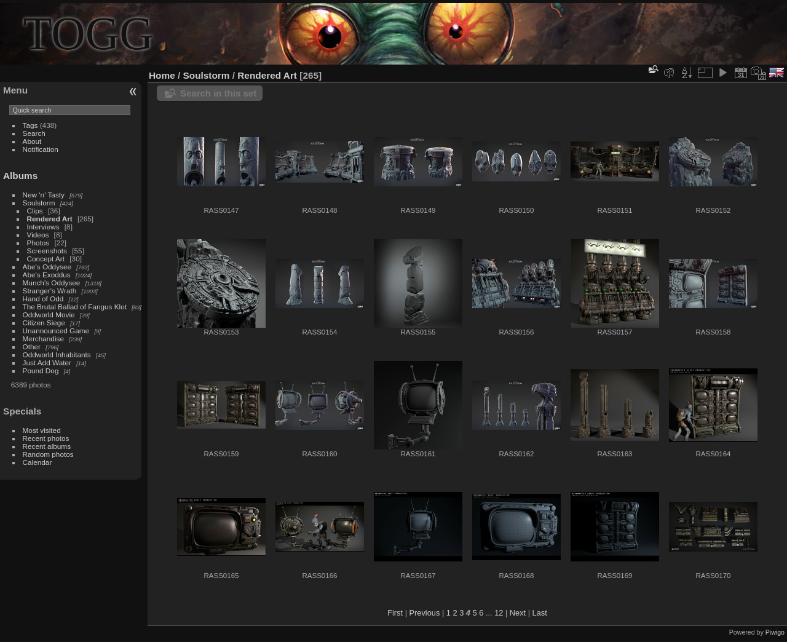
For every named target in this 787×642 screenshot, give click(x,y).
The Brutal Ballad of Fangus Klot (75, 307)
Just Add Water (47, 363)
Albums (20, 175)
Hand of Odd (43, 299)
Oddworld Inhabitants (57, 355)
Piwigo (775, 632)
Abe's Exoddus (47, 275)
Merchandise (43, 339)
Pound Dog (41, 370)
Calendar (37, 462)
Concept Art (46, 259)
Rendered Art (50, 219)
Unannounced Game (56, 331)
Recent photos (46, 438)
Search (34, 133)
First (395, 612)
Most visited (42, 430)
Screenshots (47, 251)
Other (32, 347)
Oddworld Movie (49, 315)
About (32, 141)
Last (539, 612)
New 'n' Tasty (44, 195)
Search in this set (218, 93)
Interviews (43, 227)
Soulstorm (39, 203)
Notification (40, 149)
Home (162, 75)
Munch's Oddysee (52, 283)
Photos (38, 243)
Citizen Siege (44, 323)
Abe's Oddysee (47, 267)
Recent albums (47, 446)
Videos (38, 235)
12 (498, 612)
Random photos (48, 454)
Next (518, 612)
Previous (424, 612)
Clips (35, 211)
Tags (30, 125)
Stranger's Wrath (50, 291)
